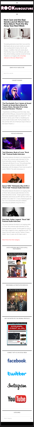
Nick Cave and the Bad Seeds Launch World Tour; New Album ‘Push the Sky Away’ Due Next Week (16, 23)
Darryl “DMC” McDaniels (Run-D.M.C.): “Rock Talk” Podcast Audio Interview (16, 187)
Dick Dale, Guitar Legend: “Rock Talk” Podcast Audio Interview (16, 220)
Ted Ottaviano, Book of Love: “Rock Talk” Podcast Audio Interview (15, 153)
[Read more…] (19, 58)
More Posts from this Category (11, 240)
